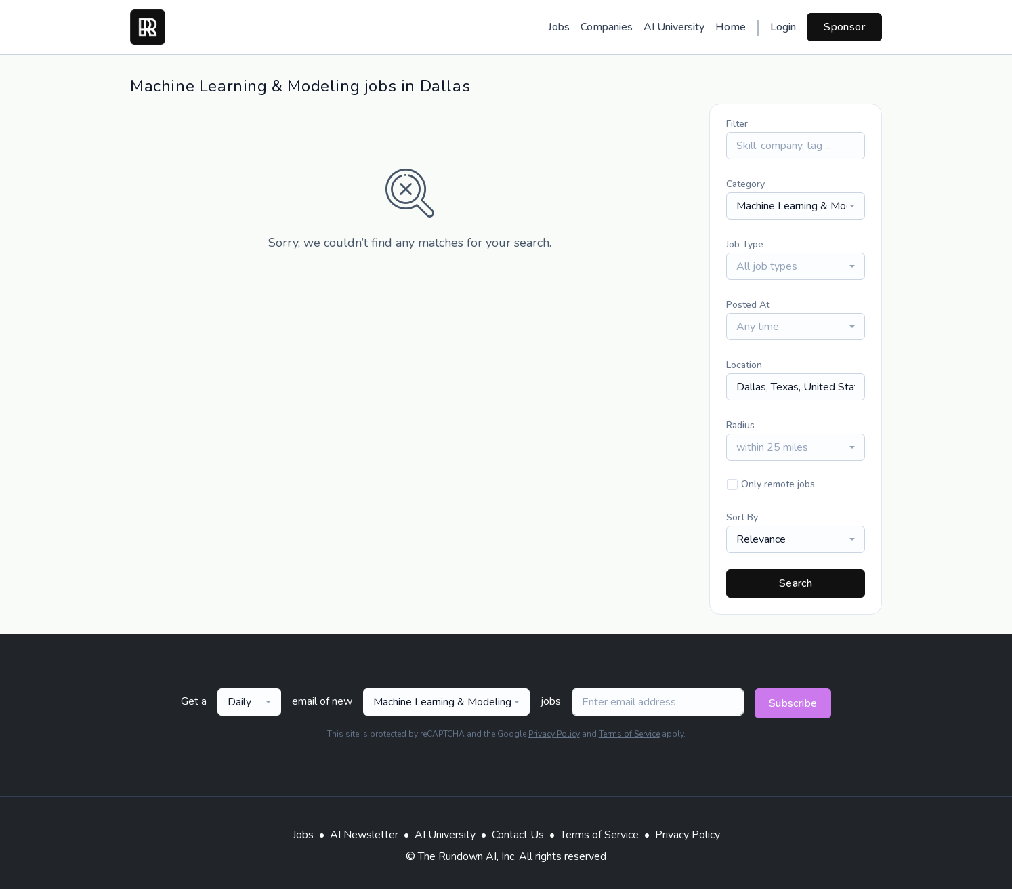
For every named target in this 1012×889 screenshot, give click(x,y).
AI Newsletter (364, 834)
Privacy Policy (554, 733)
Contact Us (518, 834)
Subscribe (793, 703)
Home (730, 27)
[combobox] (795, 206)
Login (783, 27)
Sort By (742, 517)
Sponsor (844, 27)
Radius (740, 425)
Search (795, 583)
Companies (607, 27)
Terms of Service (629, 733)
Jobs (559, 27)
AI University (674, 27)
